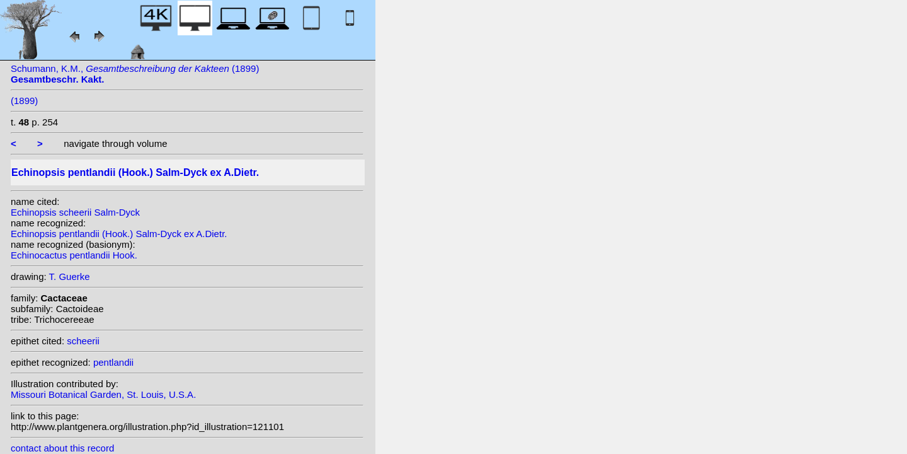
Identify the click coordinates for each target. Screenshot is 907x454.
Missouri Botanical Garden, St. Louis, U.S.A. (103, 394)
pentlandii (113, 362)
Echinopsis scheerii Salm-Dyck (75, 212)
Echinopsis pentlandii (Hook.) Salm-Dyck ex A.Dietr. (119, 233)
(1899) (24, 100)
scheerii (83, 340)
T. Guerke (69, 276)
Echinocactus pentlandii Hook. (74, 255)
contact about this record (62, 448)
